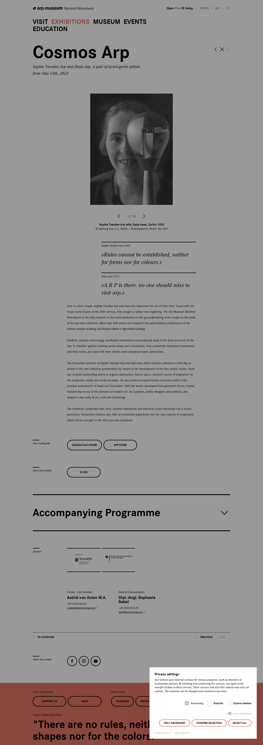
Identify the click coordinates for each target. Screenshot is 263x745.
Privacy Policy (162, 733)
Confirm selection (209, 723)
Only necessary (174, 723)
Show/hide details (242, 713)
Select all (240, 723)
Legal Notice (180, 733)
